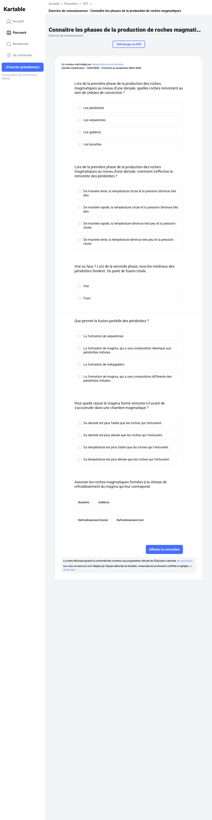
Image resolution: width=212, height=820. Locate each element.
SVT (86, 4)
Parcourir (16, 32)
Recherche (17, 44)
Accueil (15, 21)
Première (71, 4)
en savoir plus (184, 560)
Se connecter (19, 55)
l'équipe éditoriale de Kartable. (107, 64)
